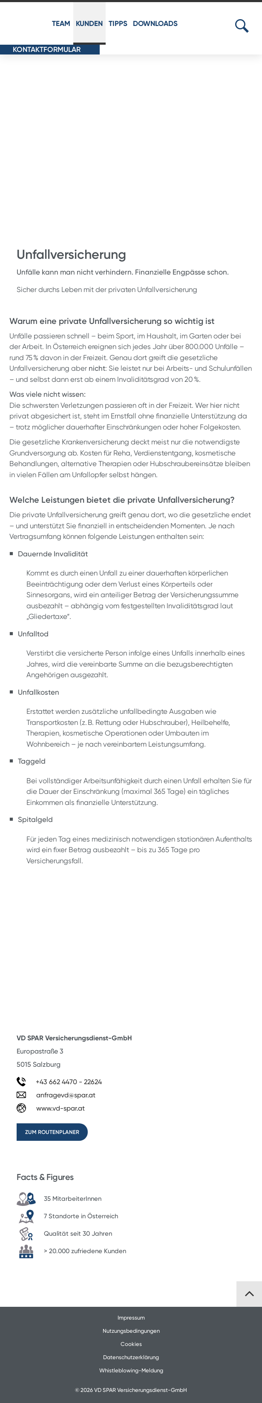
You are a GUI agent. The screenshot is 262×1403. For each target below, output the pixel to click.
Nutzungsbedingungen (131, 1331)
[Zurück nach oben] (249, 1294)
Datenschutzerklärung (131, 1357)
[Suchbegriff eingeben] (252, 25)
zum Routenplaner (52, 1132)
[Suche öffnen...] (242, 26)
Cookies (131, 1344)
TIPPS (118, 23)
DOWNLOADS (155, 23)
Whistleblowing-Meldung (131, 1370)
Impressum (131, 1317)
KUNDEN (89, 23)
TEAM (61, 23)
